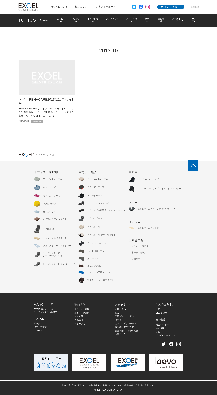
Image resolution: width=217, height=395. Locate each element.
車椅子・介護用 (81, 313)
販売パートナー (163, 309)
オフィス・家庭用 (82, 309)
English (195, 7)
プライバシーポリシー (165, 336)
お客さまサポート (105, 6)
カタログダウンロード (125, 323)
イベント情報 (92, 20)
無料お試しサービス (124, 316)
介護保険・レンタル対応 (126, 330)
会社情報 (161, 319)
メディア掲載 (131, 20)
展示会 (147, 20)
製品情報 (161, 20)
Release (44, 20)
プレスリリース (112, 20)
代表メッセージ (163, 324)
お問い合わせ (121, 309)
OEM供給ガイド (163, 313)
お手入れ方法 (121, 334)
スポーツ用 (79, 323)
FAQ (117, 313)
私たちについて (59, 6)
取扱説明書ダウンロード (126, 327)
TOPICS (27, 20)
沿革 (158, 332)
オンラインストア (172, 7)
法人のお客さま (165, 304)
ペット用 (78, 316)
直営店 (118, 320)
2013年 (42, 154)
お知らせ (76, 20)
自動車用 (78, 320)
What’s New (60, 20)
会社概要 (160, 328)
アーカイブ (178, 20)
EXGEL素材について (44, 309)
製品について (82, 6)
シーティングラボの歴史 (45, 312)
